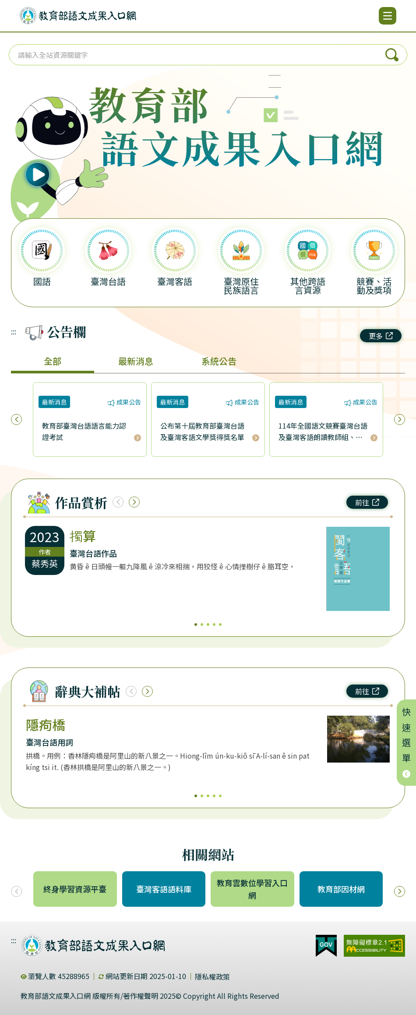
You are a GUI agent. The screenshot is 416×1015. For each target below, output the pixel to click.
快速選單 (406, 742)
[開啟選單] (387, 16)
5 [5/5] (220, 624)
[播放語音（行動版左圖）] (54, 144)
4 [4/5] (214, 624)
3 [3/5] (208, 624)
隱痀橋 (45, 724)
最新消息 (135, 361)
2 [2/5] (202, 624)
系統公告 (218, 361)
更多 (381, 335)
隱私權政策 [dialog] (212, 976)
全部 (52, 361)
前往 (367, 502)
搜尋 (391, 54)
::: (13, 331)
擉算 (83, 535)
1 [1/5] (195, 624)
